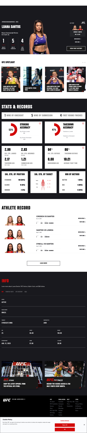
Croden (40, 217)
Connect (54, 6)
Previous (83, 62)
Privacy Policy (79, 404)
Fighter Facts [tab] (10, 292)
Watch (61, 6)
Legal (76, 399)
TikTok (60, 413)
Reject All (64, 425)
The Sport (52, 402)
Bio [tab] (2, 292)
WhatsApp (60, 408)
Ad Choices (78, 406)
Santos (50, 217)
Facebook (60, 402)
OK (65, 429)
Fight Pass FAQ (70, 402)
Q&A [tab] (26, 292)
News (26, 6)
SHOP (77, 6)
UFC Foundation (54, 404)
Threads (60, 406)
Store (51, 408)
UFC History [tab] (19, 292)
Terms (76, 402)
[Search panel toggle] (81, 6)
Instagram (60, 404)
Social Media (61, 399)
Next (84, 62)
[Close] (84, 425)
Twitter (60, 415)
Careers (52, 406)
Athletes (19, 6)
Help (68, 399)
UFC (51, 399)
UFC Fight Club (53, 410)
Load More (43, 263)
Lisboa (50, 230)
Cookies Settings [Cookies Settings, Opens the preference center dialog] (65, 420)
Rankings (12, 6)
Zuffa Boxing (69, 6)
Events (4, 6)
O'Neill (39, 244)
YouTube (60, 410)
